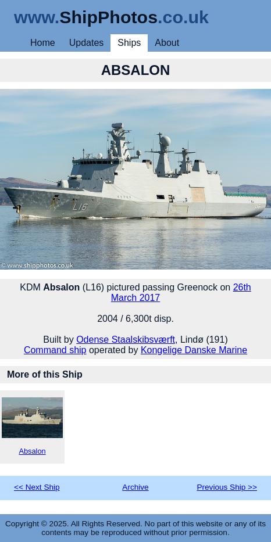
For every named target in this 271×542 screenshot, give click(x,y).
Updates (86, 43)
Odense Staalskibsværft (125, 339)
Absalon (32, 426)
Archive (135, 487)
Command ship (55, 350)
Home (42, 43)
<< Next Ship (37, 487)
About (167, 43)
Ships (129, 43)
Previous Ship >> (227, 487)
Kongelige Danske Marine (194, 350)
